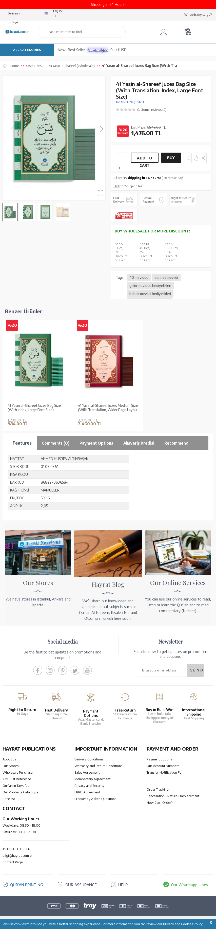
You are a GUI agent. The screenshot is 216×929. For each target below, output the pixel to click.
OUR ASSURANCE (81, 884)
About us (9, 759)
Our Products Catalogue (20, 792)
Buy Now (171, 159)
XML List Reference (17, 779)
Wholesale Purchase (17, 772)
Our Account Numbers (163, 766)
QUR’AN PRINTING (26, 884)
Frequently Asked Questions (95, 799)
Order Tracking (158, 789)
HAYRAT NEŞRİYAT (130, 102)
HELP (123, 884)
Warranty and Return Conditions (98, 766)
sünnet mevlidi (166, 277)
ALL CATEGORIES (27, 50)
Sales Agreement (87, 772)
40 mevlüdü (138, 277)
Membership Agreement (92, 779)
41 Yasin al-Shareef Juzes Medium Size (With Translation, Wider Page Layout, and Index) (108, 408)
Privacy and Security (89, 786)
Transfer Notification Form (166, 772)
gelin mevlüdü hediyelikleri (150, 285)
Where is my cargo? (198, 14)
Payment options (159, 759)
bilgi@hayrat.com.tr (17, 855)
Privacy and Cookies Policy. (183, 924)
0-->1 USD (118, 50)
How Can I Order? (159, 802)
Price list (9, 799)
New (61, 50)
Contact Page (13, 862)
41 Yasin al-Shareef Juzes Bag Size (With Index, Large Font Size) (34, 408)
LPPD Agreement (87, 792)
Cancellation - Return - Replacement (173, 796)
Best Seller (76, 50)
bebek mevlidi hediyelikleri (150, 294)
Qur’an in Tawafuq (16, 786)
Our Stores (10, 766)
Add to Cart (144, 159)
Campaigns (98, 50)
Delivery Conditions (88, 759)
